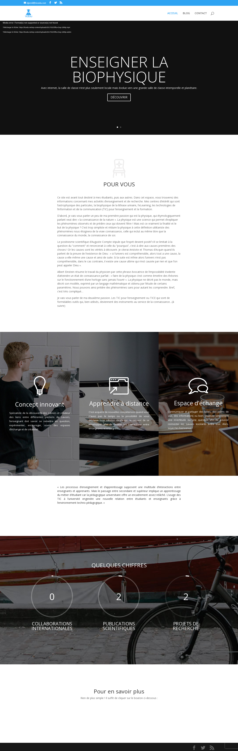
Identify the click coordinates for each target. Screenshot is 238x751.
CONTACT (201, 13)
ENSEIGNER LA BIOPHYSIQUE (119, 69)
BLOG (186, 13)
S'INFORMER (119, 713)
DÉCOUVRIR (119, 97)
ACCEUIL (172, 13)
